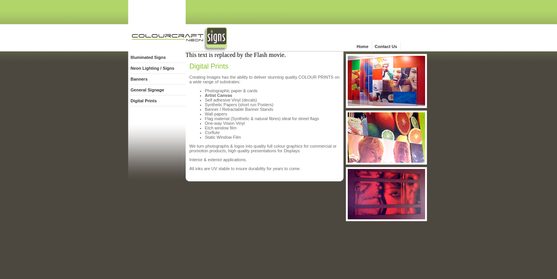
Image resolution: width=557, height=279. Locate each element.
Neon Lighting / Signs (152, 68)
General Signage (147, 90)
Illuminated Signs (148, 57)
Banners (139, 79)
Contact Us (386, 46)
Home (363, 46)
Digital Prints (144, 100)
